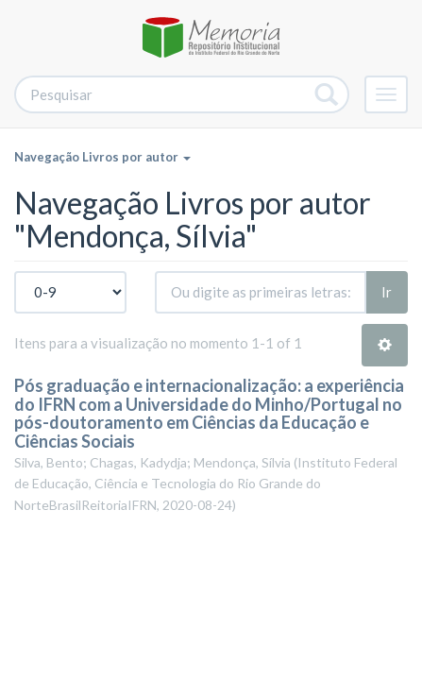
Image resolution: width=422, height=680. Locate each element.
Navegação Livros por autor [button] (102, 156)
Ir (386, 291)
